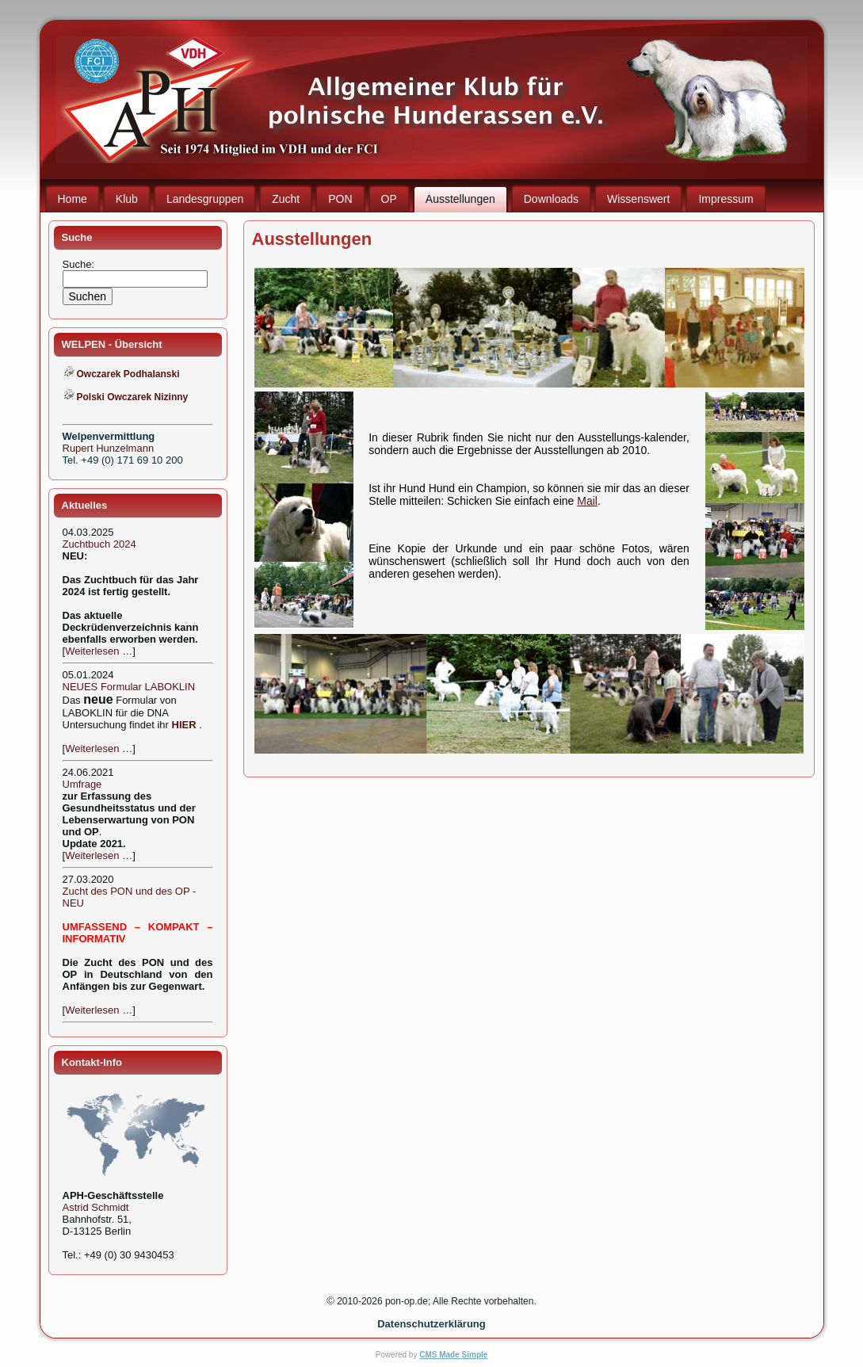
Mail (587, 500)
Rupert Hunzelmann (109, 448)
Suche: (80, 264)
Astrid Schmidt (96, 1207)
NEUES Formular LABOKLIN (129, 687)
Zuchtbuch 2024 (99, 544)
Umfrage (82, 784)
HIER (184, 725)
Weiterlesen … (98, 651)
